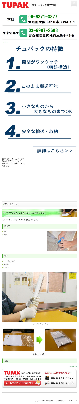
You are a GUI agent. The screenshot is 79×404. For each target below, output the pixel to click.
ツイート (6, 42)
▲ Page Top (73, 366)
